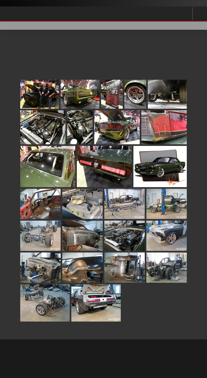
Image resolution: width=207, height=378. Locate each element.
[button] (185, 26)
